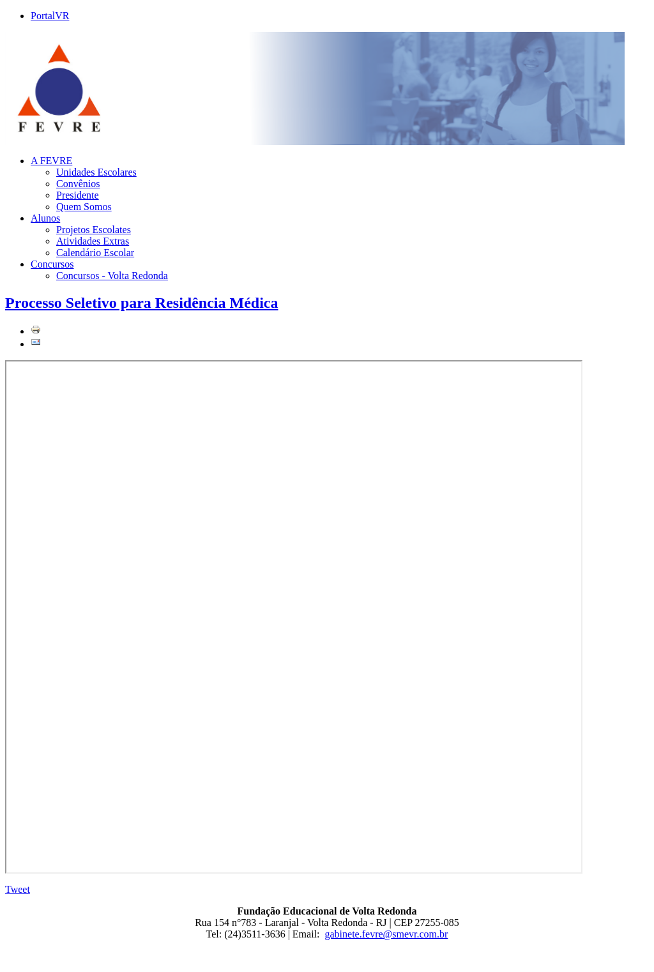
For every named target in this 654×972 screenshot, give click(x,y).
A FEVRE (51, 160)
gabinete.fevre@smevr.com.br (386, 934)
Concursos (52, 264)
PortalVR (50, 15)
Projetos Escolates (93, 229)
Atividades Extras (92, 241)
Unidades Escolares (96, 172)
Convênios (78, 183)
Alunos (45, 218)
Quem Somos (84, 206)
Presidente (77, 195)
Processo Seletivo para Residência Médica (141, 302)
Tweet (17, 889)
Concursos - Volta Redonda (112, 275)
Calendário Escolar (95, 252)
